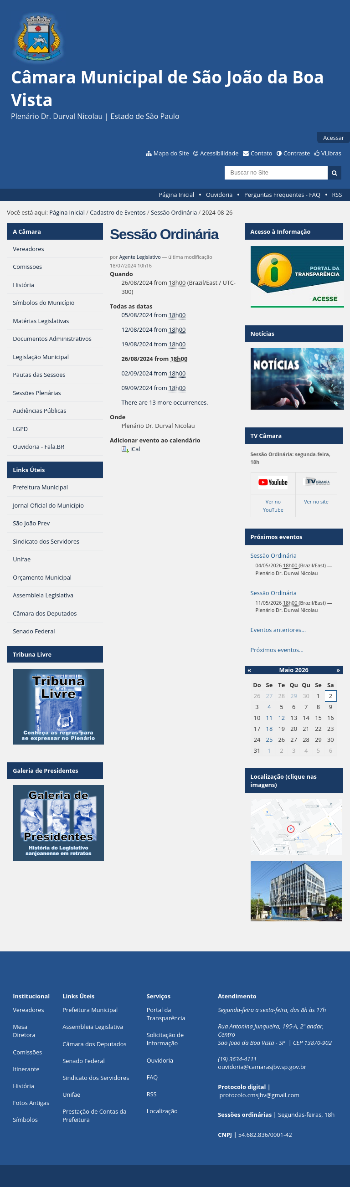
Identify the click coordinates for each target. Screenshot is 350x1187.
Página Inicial (177, 194)
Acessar (333, 138)
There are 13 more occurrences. (165, 402)
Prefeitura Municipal (90, 1010)
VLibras (331, 153)
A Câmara (27, 231)
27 (269, 696)
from (154, 315)
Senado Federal (83, 1061)
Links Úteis (29, 470)
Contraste (296, 153)
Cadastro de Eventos (117, 212)
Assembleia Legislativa (92, 1027)
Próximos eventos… (277, 650)
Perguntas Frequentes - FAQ (282, 194)
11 (269, 718)
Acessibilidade (219, 153)
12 (281, 718)
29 (293, 696)
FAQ (152, 1077)
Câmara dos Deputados (94, 1044)
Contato (262, 153)
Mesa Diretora (24, 1031)
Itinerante (26, 1069)
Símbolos (25, 1119)
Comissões (27, 1052)
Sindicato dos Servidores (95, 1078)
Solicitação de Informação (165, 1039)
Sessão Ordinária (174, 212)
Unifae (71, 1094)
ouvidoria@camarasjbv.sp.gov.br (262, 1067)
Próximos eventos (277, 537)
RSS (337, 194)
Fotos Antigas (31, 1103)
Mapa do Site (171, 153)
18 (269, 729)
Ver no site (316, 501)
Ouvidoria (219, 194)
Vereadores (28, 1010)
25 (269, 739)
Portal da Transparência (166, 1014)
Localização (162, 1111)
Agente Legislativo (139, 256)
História (23, 1086)
